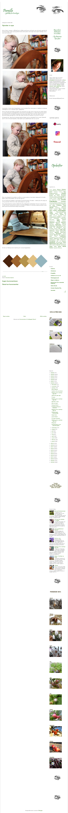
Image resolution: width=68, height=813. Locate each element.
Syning (56, 234)
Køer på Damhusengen (60, 511)
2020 (52, 382)
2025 (52, 374)
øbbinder (59, 86)
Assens (51, 190)
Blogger (41, 810)
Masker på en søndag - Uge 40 (57, 420)
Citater (58, 195)
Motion (64, 220)
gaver (61, 243)
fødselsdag (52, 243)
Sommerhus (63, 231)
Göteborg (57, 207)
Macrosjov (51, 219)
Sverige (51, 234)
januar (53, 441)
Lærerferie (56, 218)
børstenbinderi (59, 242)
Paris (64, 226)
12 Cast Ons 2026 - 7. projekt (60, 520)
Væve (58, 239)
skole (55, 246)
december (54, 384)
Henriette (53, 290)
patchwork (63, 244)
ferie (64, 242)
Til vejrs (53, 397)
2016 (52, 448)
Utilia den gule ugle (56, 395)
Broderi (51, 195)
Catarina (53, 268)
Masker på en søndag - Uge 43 (57, 393)
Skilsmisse (52, 231)
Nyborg (58, 223)
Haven (50, 209)
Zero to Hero (55, 403)
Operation (51, 224)
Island (60, 213)
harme (64, 243)
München (58, 222)
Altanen (59, 189)
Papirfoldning (59, 226)
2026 (52, 372)
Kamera (57, 214)
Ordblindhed (52, 226)
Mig (58, 221)
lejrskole (58, 244)
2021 (52, 381)
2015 (52, 450)
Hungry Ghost (55, 405)
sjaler (51, 246)
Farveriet (51, 202)
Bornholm (63, 194)
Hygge (50, 211)
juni (53, 432)
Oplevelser (58, 224)
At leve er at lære (57, 190)
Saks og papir (62, 228)
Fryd (64, 205)
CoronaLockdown (53, 196)
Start (24, 316)
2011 (52, 457)
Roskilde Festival (53, 228)
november (54, 386)
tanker (51, 247)
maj (53, 434)
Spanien (51, 232)
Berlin (50, 191)
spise (59, 246)
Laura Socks (55, 416)
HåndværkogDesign (61, 211)
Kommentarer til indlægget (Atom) (28, 319)
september (54, 427)
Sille (61, 229)
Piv (54, 227)
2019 (52, 443)
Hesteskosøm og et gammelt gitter (56, 425)
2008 (52, 462)
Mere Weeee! (55, 389)
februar (54, 439)
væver (55, 86)
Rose (64, 80)
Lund (50, 218)
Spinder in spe (55, 401)
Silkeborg (57, 229)
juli (52, 431)
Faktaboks (53, 201)
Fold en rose (58, 538)
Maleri (58, 219)
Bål (55, 195)
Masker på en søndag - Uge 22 (60, 547)
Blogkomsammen (53, 193)
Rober (64, 227)
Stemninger (63, 232)
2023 (52, 377)
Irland (56, 213)
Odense (64, 223)
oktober (54, 387)
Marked (64, 219)
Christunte (53, 270)
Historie (55, 209)
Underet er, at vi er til (56, 275)
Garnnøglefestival (53, 206)
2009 (53, 460)
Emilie (63, 199)
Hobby (55, 210)
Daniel (62, 197)
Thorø (55, 236)
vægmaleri (55, 247)
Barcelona (63, 190)
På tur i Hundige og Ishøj (59, 557)
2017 (52, 446)
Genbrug (64, 206)
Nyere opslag (6, 316)
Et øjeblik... (53, 273)
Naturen (63, 222)
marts (53, 437)
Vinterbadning (52, 239)
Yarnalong (52, 241)
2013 (52, 453)
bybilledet (52, 242)
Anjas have (54, 414)
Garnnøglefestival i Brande (59, 529)
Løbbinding (63, 218)
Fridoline (59, 205)
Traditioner (63, 236)
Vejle (65, 238)
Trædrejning (52, 237)
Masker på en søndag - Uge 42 (57, 399)
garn (57, 243)
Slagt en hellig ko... (55, 280)
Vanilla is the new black (57, 391)
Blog (65, 191)
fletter (57, 87)
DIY (59, 196)
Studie (64, 233)
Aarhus (50, 189)
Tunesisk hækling (58, 237)
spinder (51, 86)
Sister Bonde (54, 285)
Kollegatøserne (53, 216)
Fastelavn (56, 202)
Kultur (59, 217)
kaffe (50, 244)
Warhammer (63, 239)
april (53, 436)
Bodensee (51, 194)
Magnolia (54, 422)
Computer (63, 195)
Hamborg (64, 207)
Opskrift (64, 224)
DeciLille (8, 277)
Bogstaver (57, 194)
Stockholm (51, 233)
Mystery (51, 222)
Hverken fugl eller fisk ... (56, 288)
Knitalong (55, 215)
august (53, 429)
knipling (54, 244)
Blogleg (64, 193)
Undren (61, 238)
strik (64, 246)
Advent (54, 189)
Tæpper (51, 238)
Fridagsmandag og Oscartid (56, 407)
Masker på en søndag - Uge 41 (57, 410)
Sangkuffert (52, 229)
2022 (52, 379)
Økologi (60, 247)
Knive (64, 215)
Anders (64, 189)
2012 (52, 455)
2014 (52, 451)
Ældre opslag (43, 316)
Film (54, 203)
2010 (52, 458)
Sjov (64, 229)
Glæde (51, 207)
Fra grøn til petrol (56, 418)
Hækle (51, 213)
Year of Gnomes (61, 241)
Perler (50, 227)
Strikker (59, 84)
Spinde (12, 277)
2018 (52, 445)
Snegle (57, 231)
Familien (63, 201)
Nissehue (51, 223)
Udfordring (56, 238)
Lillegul (56, 565)
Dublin (59, 199)
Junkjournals (52, 214)
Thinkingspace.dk (55, 277)
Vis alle (65, 291)
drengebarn (52, 80)
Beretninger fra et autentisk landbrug (57, 283)
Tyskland (64, 237)
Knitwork (60, 215)
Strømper (58, 233)
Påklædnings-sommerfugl (55, 413)
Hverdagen (62, 210)
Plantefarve (59, 227)
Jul (65, 213)
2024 (52, 376)
